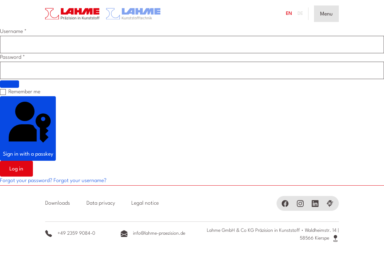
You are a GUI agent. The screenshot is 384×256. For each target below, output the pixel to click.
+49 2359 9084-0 (70, 233)
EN (289, 13)
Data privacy (100, 203)
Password (12, 57)
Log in (16, 169)
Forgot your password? (27, 180)
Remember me (24, 92)
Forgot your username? (80, 180)
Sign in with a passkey (28, 127)
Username (13, 31)
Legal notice (145, 203)
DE (300, 13)
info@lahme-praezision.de (153, 233)
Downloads (57, 203)
